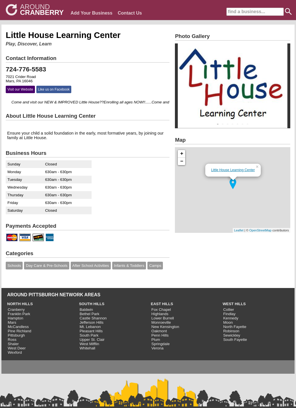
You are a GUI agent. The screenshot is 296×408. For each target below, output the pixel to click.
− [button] (181, 161)
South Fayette (235, 339)
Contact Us (130, 13)
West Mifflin (89, 344)
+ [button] (181, 153)
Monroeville (161, 322)
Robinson (231, 331)
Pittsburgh (16, 335)
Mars (12, 322)
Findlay (229, 314)
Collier (228, 309)
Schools (14, 265)
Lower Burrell (162, 318)
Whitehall (87, 348)
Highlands (159, 314)
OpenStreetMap (260, 230)
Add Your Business (91, 13)
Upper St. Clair (92, 339)
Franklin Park (19, 314)
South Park (89, 335)
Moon (228, 322)
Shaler (13, 344)
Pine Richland (19, 331)
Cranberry (16, 309)
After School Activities (90, 265)
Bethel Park (89, 314)
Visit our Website (20, 89)
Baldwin (86, 309)
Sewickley (231, 335)
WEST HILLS (234, 304)
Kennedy (230, 318)
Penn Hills (160, 335)
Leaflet (239, 230)
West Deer (17, 348)
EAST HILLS (162, 304)
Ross (12, 339)
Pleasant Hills (91, 331)
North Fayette (234, 327)
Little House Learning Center (233, 170)
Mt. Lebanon (90, 327)
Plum (155, 339)
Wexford (15, 352)
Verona (157, 348)
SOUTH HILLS (91, 304)
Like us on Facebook (54, 89)
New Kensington (165, 327)
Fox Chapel (161, 309)
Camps (155, 265)
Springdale (160, 344)
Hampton (15, 318)
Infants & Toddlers (129, 265)
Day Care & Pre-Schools (46, 265)
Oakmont (159, 331)
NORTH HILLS (20, 304)
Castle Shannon (93, 318)
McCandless (18, 327)
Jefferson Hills (91, 322)
